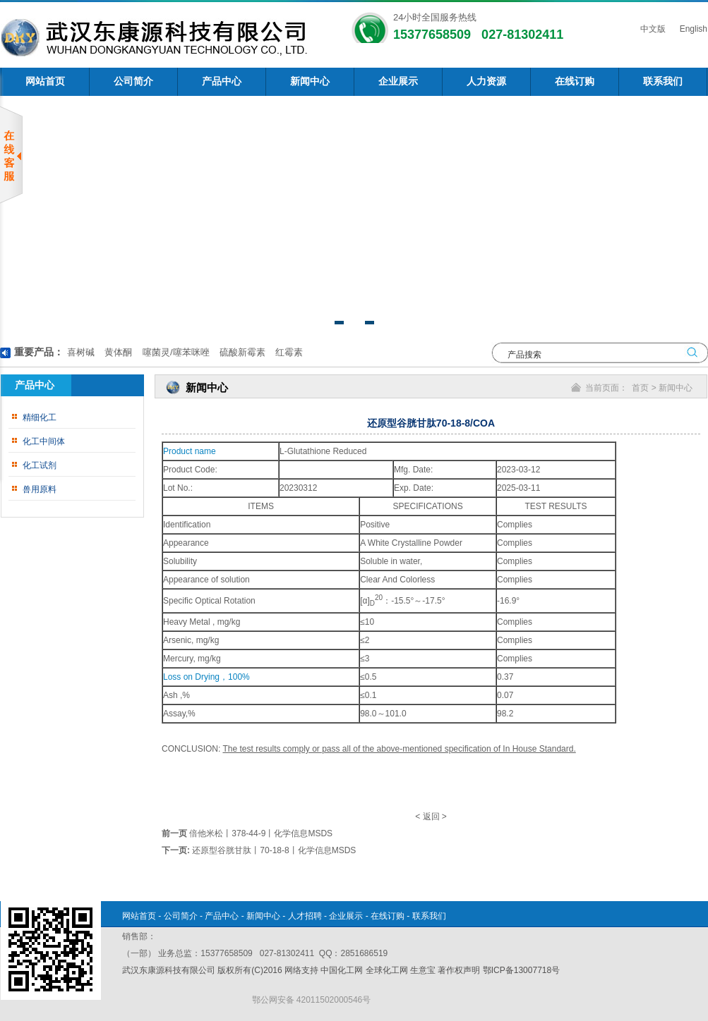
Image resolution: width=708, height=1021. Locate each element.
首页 (640, 388)
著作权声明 (459, 970)
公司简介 (133, 81)
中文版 (651, 29)
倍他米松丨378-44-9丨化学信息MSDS (260, 833)
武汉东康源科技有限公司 (169, 970)
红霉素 (288, 352)
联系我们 (663, 81)
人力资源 (486, 81)
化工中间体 (44, 441)
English (692, 29)
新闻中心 (310, 81)
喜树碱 (81, 352)
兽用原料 (39, 489)
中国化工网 (341, 970)
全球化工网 (387, 970)
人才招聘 (305, 916)
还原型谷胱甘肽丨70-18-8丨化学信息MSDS (274, 850)
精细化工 (39, 417)
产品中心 (221, 81)
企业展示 (398, 81)
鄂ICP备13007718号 (521, 970)
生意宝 (423, 970)
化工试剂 (39, 465)
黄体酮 (117, 352)
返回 (431, 816)
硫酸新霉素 (241, 352)
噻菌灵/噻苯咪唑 (174, 352)
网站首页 (45, 81)
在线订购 (574, 81)
